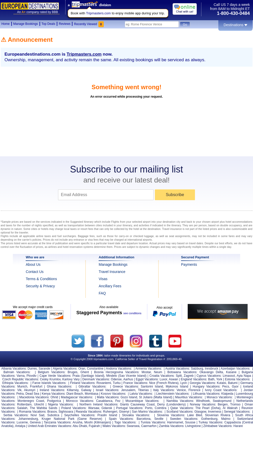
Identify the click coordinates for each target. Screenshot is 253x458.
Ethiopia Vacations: (15, 383)
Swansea (133, 426)
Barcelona (144, 419)
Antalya (20, 426)
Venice (181, 390)
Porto (148, 408)
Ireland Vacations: (52, 390)
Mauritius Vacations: (189, 397)
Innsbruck (211, 368)
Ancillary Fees (110, 286)
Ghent (84, 372)
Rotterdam (24, 404)
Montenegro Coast (30, 401)
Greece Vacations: (126, 386)
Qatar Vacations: (182, 408)
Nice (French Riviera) (163, 383)
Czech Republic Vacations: (20, 379)
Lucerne (22, 422)
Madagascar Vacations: (77, 397)
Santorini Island (152, 386)
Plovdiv (31, 376)
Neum (158, 372)
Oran (81, 368)
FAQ (102, 293)
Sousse (190, 422)
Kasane (231, 372)
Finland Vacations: (82, 383)
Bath (211, 379)
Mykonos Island (177, 386)
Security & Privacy (40, 286)
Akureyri (29, 390)
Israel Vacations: (107, 390)
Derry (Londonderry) (171, 404)
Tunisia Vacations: (153, 422)
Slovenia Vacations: (171, 415)
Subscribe (175, 194)
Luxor (163, 379)
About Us (33, 264)
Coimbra (160, 408)
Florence (195, 390)
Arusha (77, 422)
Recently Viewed (89, 24)
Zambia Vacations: (171, 426)
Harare (238, 426)
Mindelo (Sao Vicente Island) (126, 376)
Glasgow (200, 411)
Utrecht (39, 404)
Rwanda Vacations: (89, 411)
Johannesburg (28, 419)
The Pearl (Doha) (208, 408)
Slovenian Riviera (217, 415)
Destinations (235, 25)
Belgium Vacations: (51, 372)
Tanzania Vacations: (58, 422)
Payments (189, 264)
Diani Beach (74, 393)
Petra (20, 393)
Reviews (64, 24)
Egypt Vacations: (147, 379)
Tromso (235, 404)
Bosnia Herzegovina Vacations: (116, 372)
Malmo (225, 419)
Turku (116, 383)
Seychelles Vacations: (79, 415)
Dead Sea (32, 393)
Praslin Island (107, 415)
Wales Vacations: (114, 426)
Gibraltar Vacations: (92, 386)
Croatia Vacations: (162, 376)
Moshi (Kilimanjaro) (98, 422)
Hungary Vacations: (206, 386)
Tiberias (143, 390)
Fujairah (94, 426)
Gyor (235, 386)
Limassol (229, 376)
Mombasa (91, 393)
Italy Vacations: (164, 390)
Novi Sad (37, 415)
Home (6, 24)
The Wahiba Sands (43, 408)
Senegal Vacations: (237, 411)
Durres (32, 368)
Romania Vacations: (32, 411)
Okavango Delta (211, 372)
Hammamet (175, 422)
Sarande (44, 368)
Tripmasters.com (98, 13)
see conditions (132, 313)
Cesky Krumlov (50, 379)
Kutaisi (221, 383)
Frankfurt (36, 386)
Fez (117, 401)
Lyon (183, 383)
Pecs (225, 386)
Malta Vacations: (108, 397)
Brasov (52, 411)
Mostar (146, 372)
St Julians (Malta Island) (155, 397)
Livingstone (193, 426)
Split (179, 376)
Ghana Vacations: (59, 386)
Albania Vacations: (14, 368)
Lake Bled (194, 415)
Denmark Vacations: (96, 379)
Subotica (53, 415)
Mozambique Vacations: (142, 401)
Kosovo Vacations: (113, 393)
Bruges (72, 372)
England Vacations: (194, 379)
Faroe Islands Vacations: (49, 383)
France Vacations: (135, 383)
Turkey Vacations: (211, 422)
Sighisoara (66, 411)
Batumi (232, 383)
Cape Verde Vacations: (55, 376)
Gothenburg (209, 419)
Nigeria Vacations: (61, 404)
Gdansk (106, 408)
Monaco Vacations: (220, 397)
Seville (158, 419)
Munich (22, 386)
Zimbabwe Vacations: (218, 426)
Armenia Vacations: (148, 368)
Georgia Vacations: (203, 383)
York (219, 379)
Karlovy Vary (71, 379)
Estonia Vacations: (237, 379)
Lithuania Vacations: (206, 393)
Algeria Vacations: (65, 368)
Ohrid (54, 397)
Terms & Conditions (41, 279)
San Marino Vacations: (147, 411)
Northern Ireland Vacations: (98, 404)
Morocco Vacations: (80, 401)
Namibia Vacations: (180, 401)
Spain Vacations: (121, 419)
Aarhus (128, 379)
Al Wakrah (230, 408)
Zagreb (188, 376)
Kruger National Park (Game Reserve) (72, 419)
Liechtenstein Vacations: (172, 393)
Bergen (223, 404)
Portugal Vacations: (129, 408)
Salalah (22, 408)
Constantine (95, 368)
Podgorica (54, 401)
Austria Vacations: (177, 368)
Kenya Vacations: (53, 393)
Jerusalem (128, 390)
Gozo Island (128, 397)
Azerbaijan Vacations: (235, 368)
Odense (116, 379)
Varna (21, 376)
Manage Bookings (25, 24)
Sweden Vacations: (184, 419)
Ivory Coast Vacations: (221, 390)
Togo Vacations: (125, 422)
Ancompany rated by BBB (37, 12)
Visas (103, 279)
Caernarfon (148, 426)
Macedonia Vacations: (34, 397)
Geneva (35, 422)
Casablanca (104, 401)
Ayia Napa (244, 376)
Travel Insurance (112, 272)
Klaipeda (227, 393)
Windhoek (203, 401)
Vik (19, 390)
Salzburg (197, 368)
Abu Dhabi (80, 426)
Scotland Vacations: (179, 411)
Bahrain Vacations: (17, 372)
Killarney (72, 390)
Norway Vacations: (203, 404)
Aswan (173, 379)
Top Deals (48, 24)
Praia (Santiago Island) (88, 376)
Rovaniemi (103, 383)
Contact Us (34, 272)
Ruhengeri (110, 411)
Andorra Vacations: (119, 368)
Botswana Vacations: (182, 372)
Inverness (214, 411)
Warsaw (93, 408)
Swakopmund (222, 401)
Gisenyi (124, 411)
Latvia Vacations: (141, 393)
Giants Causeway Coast (137, 404)
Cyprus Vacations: (209, 376)
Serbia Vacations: (16, 415)
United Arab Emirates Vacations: (50, 426)
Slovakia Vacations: (136, 415)
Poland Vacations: (74, 408)
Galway (86, 390)
